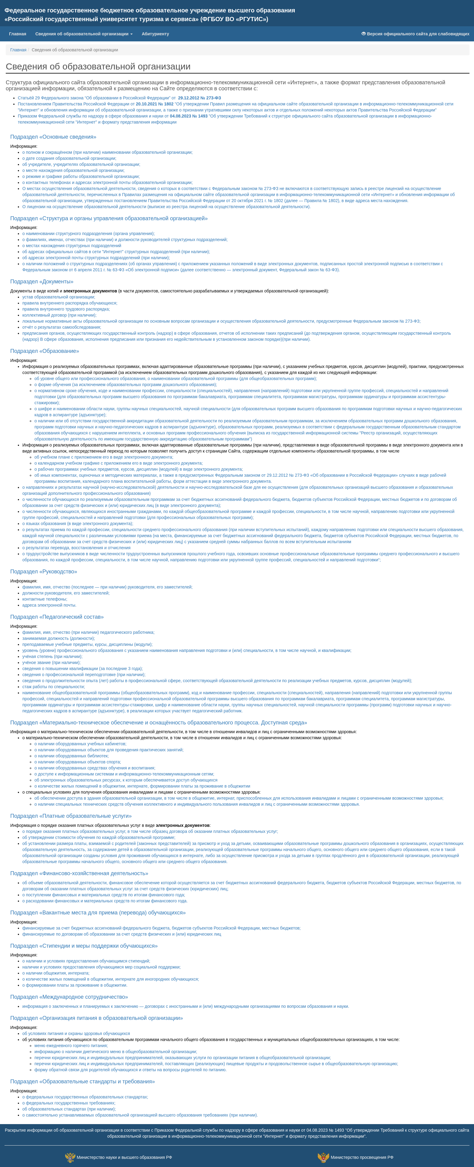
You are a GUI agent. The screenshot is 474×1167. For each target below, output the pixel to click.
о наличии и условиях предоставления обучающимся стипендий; (86, 961)
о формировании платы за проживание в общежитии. (75, 985)
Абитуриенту (155, 33)
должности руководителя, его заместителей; (66, 593)
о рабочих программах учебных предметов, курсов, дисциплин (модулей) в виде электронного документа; (138, 469)
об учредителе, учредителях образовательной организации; (81, 164)
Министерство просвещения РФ (362, 1157)
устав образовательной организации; (58, 297)
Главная (17, 33)
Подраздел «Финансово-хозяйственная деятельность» (79, 873)
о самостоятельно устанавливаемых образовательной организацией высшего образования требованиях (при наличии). (140, 1115)
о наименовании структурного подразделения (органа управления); (88, 233)
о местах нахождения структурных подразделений (71, 245)
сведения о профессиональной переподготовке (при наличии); (83, 674)
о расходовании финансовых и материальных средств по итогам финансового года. (105, 900)
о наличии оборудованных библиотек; (71, 755)
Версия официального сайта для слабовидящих (415, 33)
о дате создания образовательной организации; (69, 158)
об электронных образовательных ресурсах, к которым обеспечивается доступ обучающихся (125, 780)
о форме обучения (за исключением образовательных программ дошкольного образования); (125, 384)
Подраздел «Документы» (41, 282)
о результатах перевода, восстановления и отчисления (76, 547)
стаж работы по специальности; (53, 686)
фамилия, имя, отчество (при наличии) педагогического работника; (88, 632)
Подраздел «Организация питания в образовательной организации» (96, 1018)
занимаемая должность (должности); (58, 638)
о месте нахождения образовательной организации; (73, 170)
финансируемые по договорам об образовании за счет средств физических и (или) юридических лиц (121, 934)
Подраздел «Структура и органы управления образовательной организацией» (109, 218)
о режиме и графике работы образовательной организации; (81, 176)
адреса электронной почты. (49, 605)
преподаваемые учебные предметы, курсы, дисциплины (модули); (87, 644)
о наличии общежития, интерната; (55, 973)
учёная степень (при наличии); (52, 656)
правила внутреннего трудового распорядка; (66, 309)
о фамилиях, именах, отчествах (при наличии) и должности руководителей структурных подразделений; (125, 239)
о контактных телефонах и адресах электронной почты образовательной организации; (107, 182)
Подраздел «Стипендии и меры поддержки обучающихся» (84, 946)
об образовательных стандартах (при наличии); (69, 1109)
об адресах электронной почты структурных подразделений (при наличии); (96, 257)
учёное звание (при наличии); (51, 662)
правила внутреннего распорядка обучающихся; (69, 303)
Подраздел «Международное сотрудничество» (69, 997)
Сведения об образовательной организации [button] (84, 33)
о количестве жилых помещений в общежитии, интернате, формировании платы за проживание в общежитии (142, 786)
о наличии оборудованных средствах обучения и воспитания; (94, 768)
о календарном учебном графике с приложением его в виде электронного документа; (118, 463)
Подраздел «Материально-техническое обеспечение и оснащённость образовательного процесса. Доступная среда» (158, 723)
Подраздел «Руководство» (43, 572)
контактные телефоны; (44, 599)
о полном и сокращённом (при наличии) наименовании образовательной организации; (107, 152)
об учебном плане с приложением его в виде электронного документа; (103, 457)
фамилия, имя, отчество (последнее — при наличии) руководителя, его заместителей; (107, 587)
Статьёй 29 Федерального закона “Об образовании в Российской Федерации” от (119, 97)
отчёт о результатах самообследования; (61, 327)
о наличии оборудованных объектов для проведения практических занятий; (108, 749)
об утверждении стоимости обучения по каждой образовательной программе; (98, 837)
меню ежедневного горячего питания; (71, 1045)
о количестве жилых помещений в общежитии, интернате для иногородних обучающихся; (110, 979)
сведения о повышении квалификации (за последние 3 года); (82, 668)
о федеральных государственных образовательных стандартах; (85, 1096)
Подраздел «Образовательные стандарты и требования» (82, 1081)
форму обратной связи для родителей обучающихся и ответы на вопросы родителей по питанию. (130, 1069)
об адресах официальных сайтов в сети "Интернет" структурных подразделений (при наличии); (116, 251)
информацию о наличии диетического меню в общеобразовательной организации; (115, 1051)
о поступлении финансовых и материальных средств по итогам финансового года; (103, 894)
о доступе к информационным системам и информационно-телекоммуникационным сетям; (124, 774)
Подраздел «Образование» (44, 351)
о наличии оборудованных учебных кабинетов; (80, 743)
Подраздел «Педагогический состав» (57, 617)
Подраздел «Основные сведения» (53, 137)
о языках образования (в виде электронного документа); (77, 523)
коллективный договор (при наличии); (59, 315)
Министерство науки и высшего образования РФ (124, 1157)
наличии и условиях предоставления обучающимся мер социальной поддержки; (101, 967)
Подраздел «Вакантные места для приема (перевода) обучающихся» (98, 913)
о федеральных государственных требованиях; (68, 1103)
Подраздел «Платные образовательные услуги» (71, 816)
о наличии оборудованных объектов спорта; (77, 761)
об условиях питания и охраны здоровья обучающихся (76, 1033)
